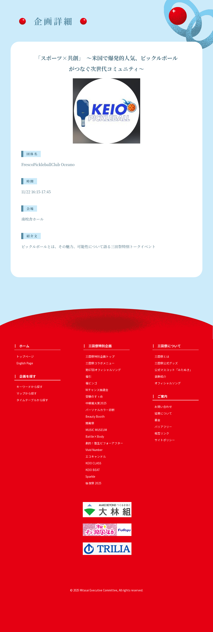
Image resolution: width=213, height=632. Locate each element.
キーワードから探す (29, 387)
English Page (24, 363)
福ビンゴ (91, 383)
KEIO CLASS (93, 463)
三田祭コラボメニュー (100, 363)
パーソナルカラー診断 (100, 410)
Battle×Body (94, 436)
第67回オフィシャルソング (103, 370)
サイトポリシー (165, 440)
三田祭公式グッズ (166, 363)
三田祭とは (162, 356)
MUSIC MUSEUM (96, 430)
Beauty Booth (95, 416)
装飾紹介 (160, 376)
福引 (88, 376)
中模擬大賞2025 (96, 403)
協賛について (163, 413)
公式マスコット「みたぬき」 (173, 370)
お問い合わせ (163, 407)
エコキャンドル (95, 456)
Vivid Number (94, 450)
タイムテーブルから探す (32, 400)
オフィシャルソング (168, 383)
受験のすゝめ (94, 396)
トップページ (25, 356)
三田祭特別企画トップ (100, 356)
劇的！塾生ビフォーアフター (104, 443)
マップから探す (26, 393)
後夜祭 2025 (93, 483)
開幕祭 (89, 423)
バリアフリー (163, 427)
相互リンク (162, 433)
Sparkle (90, 476)
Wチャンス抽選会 (96, 390)
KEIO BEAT (92, 470)
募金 (157, 420)
